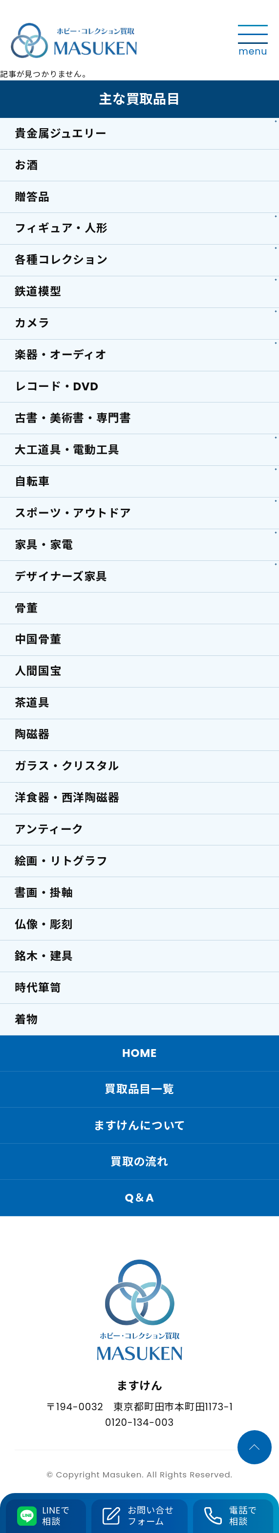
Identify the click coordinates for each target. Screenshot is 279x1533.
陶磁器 (32, 734)
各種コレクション (61, 260)
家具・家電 (44, 545)
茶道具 (32, 703)
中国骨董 (38, 640)
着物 (26, 1019)
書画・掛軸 (44, 893)
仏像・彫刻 (44, 924)
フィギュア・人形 (61, 228)
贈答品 (32, 197)
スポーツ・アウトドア (73, 513)
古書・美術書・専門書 (73, 418)
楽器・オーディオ (61, 355)
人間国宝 (38, 671)
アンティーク (49, 829)
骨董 (26, 608)
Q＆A (139, 1198)
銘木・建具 (44, 956)
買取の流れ (139, 1161)
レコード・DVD (56, 386)
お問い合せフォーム (150, 1516)
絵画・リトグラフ (61, 861)
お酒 (26, 165)
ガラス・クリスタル (67, 766)
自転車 (32, 481)
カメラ (32, 323)
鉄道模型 (38, 291)
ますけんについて (139, 1125)
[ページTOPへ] (254, 1448)
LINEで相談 (56, 1516)
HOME (139, 1053)
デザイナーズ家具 (61, 576)
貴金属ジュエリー (61, 133)
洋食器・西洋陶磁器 (67, 797)
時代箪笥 (38, 988)
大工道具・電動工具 (67, 450)
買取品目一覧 (139, 1089)
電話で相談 (243, 1516)
